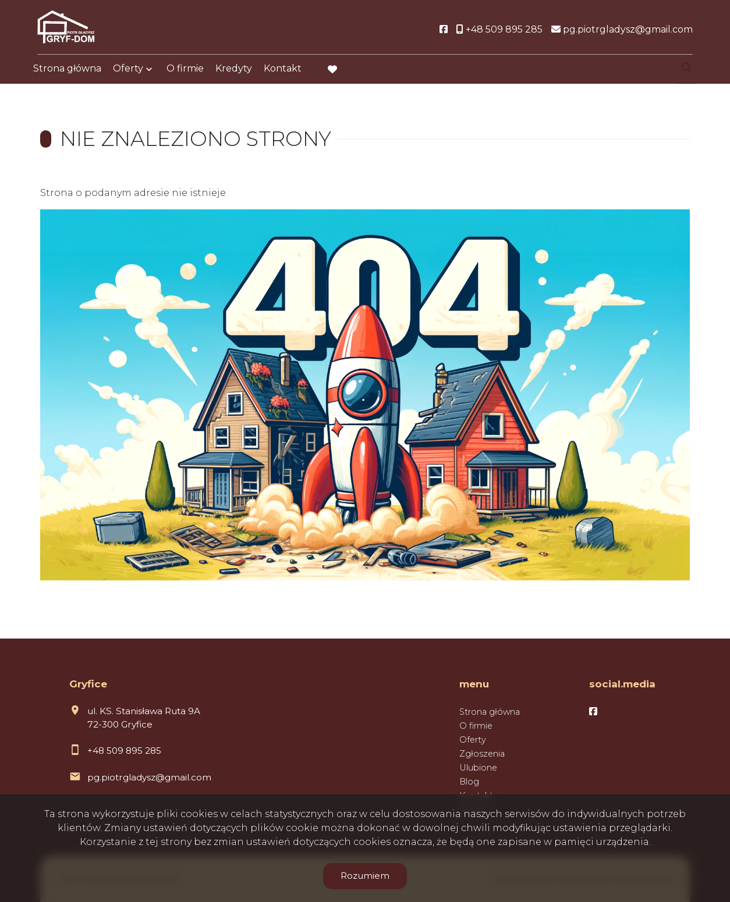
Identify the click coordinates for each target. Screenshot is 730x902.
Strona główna (67, 71)
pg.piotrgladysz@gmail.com (149, 777)
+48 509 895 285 (124, 750)
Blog (469, 781)
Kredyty (233, 71)
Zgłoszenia (482, 753)
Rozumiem (365, 875)
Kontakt (283, 71)
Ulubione (478, 767)
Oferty (128, 71)
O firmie (185, 71)
